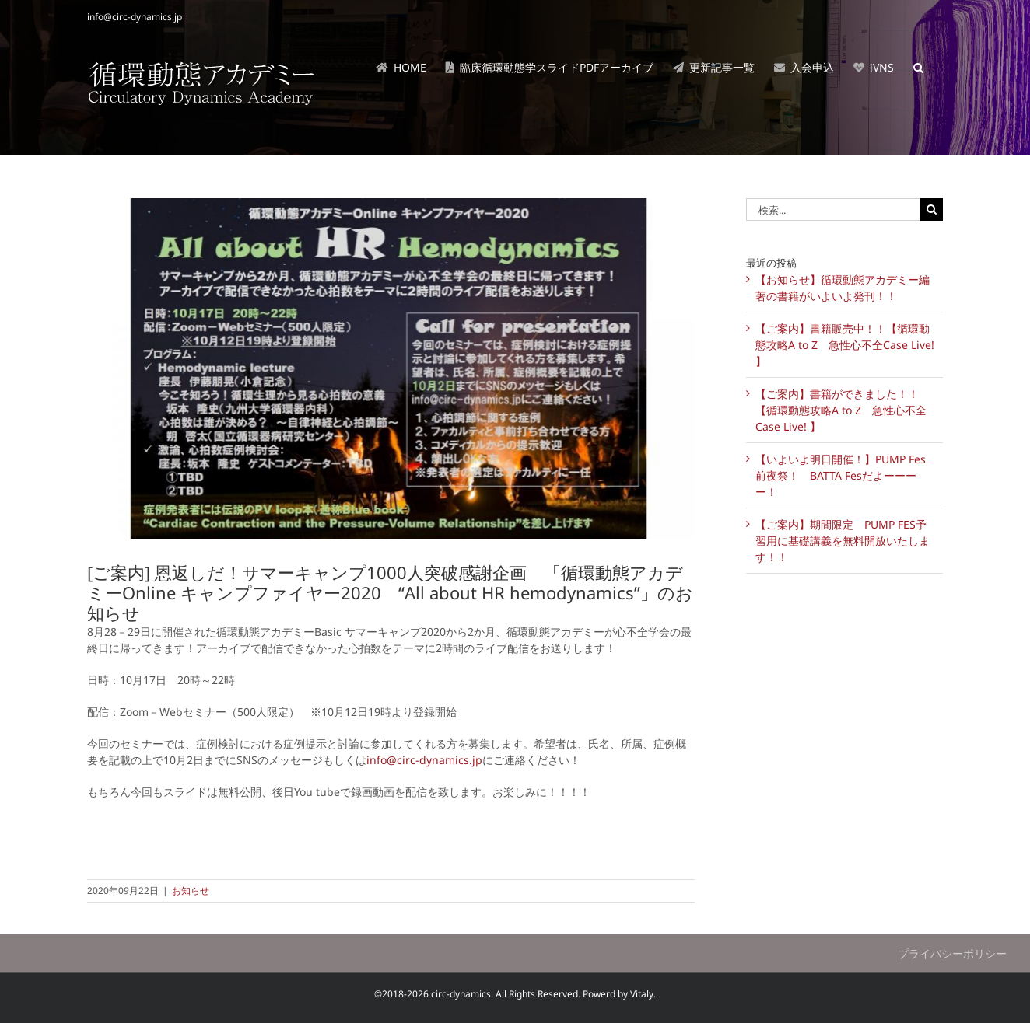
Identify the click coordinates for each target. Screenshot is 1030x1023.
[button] (918, 67)
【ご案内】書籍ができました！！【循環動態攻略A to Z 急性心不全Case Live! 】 (841, 410)
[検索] (931, 209)
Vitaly (641, 993)
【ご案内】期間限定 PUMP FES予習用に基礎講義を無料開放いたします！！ (842, 540)
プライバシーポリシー (952, 953)
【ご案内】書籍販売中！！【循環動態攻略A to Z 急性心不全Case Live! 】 (844, 344)
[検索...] (833, 209)
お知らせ (190, 890)
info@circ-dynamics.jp (134, 16)
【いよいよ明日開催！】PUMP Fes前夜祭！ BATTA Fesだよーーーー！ (840, 475)
